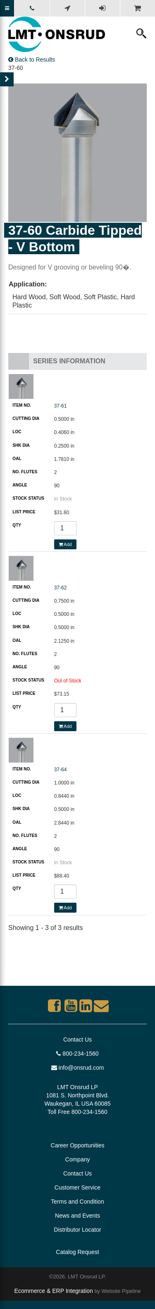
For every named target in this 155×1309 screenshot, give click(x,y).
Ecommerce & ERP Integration (53, 1291)
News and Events (77, 1215)
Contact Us (77, 1039)
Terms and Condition (77, 1201)
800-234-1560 (77, 1053)
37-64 (60, 770)
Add (65, 544)
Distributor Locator (77, 1229)
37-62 (60, 588)
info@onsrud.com (77, 1067)
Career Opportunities (78, 1145)
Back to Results (31, 59)
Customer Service (77, 1187)
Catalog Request (77, 1252)
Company (77, 1159)
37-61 (60, 406)
